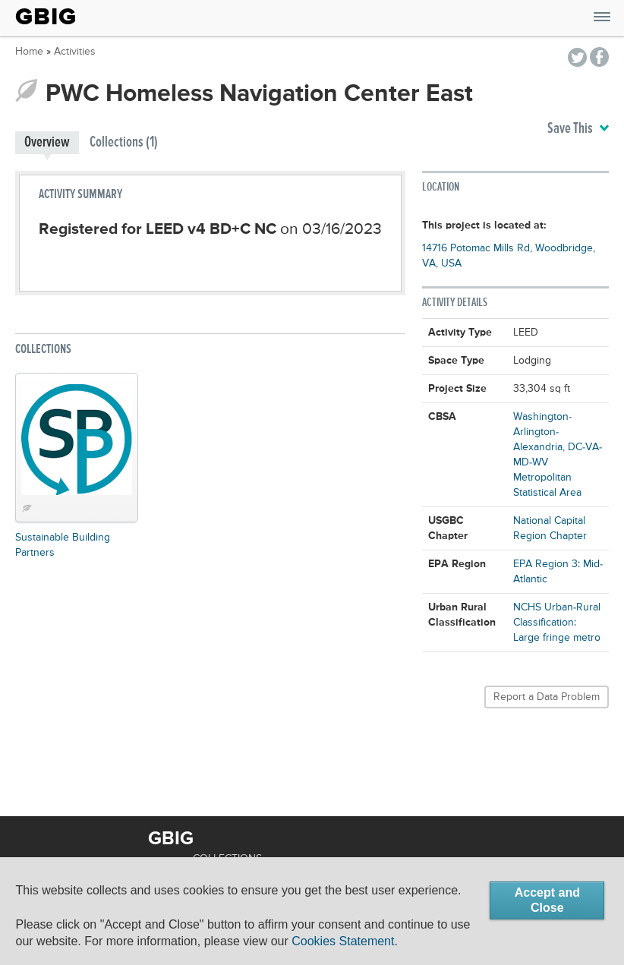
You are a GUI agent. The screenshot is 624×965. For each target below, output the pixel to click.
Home (29, 51)
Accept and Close (547, 900)
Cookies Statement (343, 941)
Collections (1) (124, 142)
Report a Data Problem (546, 697)
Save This (578, 129)
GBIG (46, 17)
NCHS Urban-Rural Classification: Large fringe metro (556, 622)
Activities (75, 51)
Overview (47, 142)
